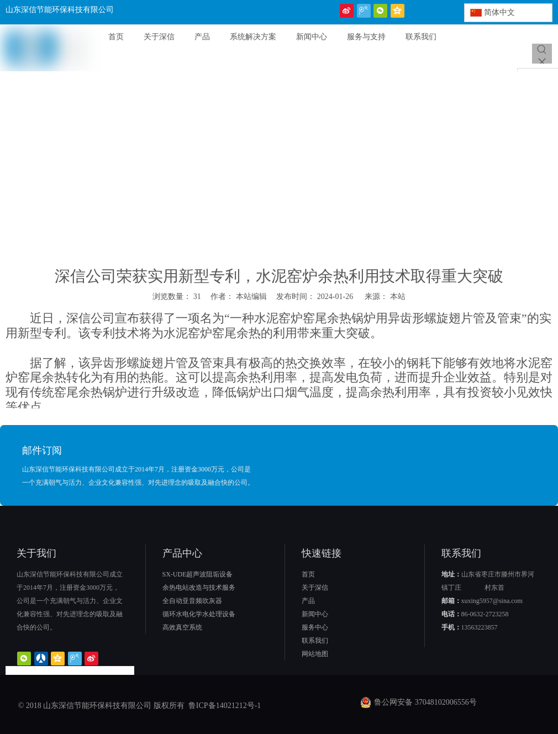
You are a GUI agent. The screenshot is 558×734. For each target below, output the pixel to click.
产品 (308, 601)
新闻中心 (315, 614)
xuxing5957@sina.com (492, 601)
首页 (308, 574)
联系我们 (315, 640)
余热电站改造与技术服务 (198, 587)
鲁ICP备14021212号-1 (223, 705)
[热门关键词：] (542, 54)
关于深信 (315, 587)
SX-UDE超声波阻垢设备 (197, 574)
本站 (398, 296)
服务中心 (315, 627)
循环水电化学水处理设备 (198, 614)
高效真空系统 (182, 627)
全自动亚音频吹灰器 (192, 601)
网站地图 (315, 654)
